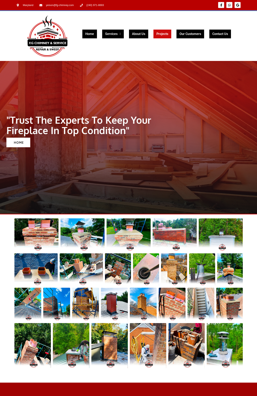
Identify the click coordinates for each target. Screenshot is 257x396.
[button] (113, 34)
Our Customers (190, 34)
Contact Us (220, 34)
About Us (138, 34)
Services (113, 34)
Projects (162, 34)
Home (89, 34)
